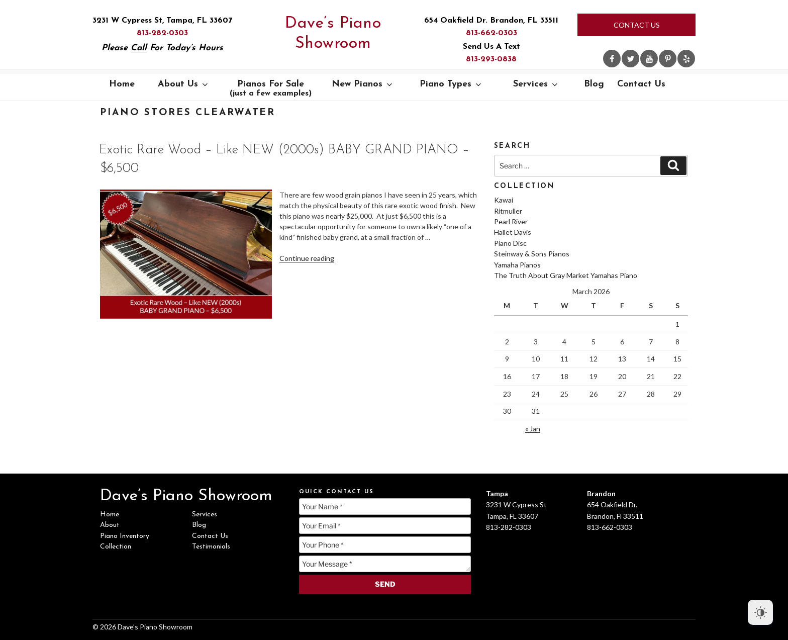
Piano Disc (510, 243)
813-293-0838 (491, 59)
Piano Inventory (124, 536)
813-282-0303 (162, 33)
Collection (115, 547)
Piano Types (451, 84)
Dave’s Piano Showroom (333, 34)
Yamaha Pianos (517, 264)
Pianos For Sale (270, 88)
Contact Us (637, 25)
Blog (594, 84)
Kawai (503, 200)
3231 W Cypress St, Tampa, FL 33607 (162, 21)
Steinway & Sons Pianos (531, 253)
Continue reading (306, 258)
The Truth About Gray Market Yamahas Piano (565, 275)
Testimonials (211, 547)
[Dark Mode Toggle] (760, 612)
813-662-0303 (491, 33)
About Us (184, 84)
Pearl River (511, 221)
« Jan (532, 428)
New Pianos (363, 84)
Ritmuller (508, 211)
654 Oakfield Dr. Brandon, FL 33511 (491, 21)
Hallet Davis (512, 232)
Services (536, 84)
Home (122, 84)
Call (139, 48)
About (110, 525)
